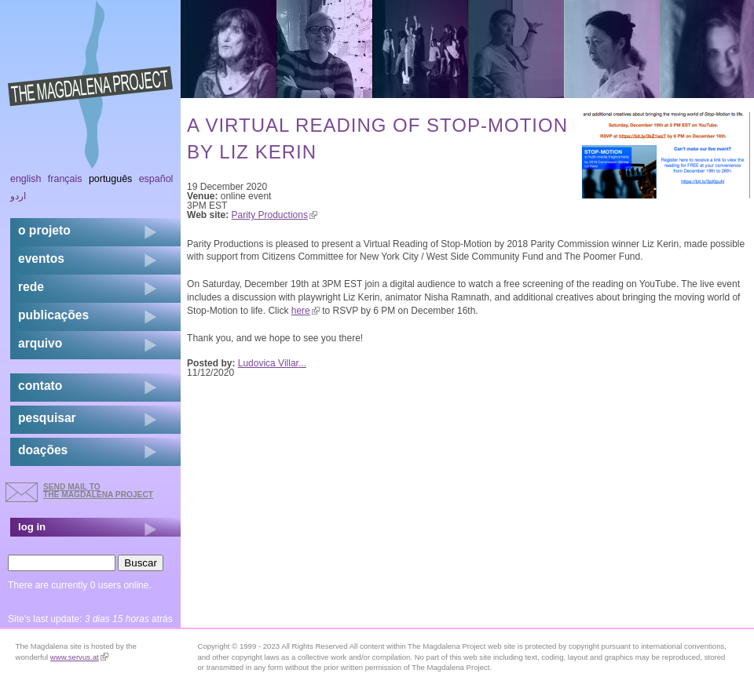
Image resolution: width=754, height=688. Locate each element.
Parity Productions (274, 214)
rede (31, 286)
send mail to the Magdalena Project (98, 490)
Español (156, 178)
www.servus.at (79, 657)
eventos (41, 258)
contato (40, 385)
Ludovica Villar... (272, 363)
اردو (18, 196)
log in (32, 527)
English (26, 178)
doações (43, 450)
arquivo (40, 343)
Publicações (53, 315)
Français (65, 178)
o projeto (44, 230)
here (305, 310)
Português (110, 178)
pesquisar (47, 417)
